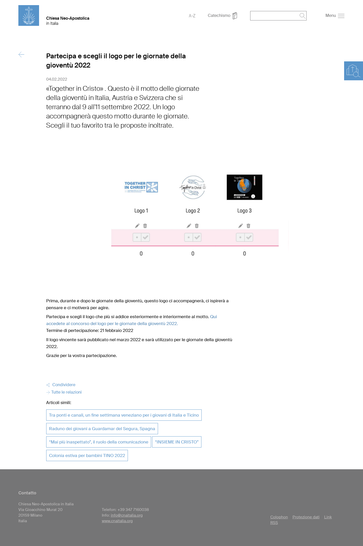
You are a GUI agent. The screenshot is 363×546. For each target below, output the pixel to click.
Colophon (279, 517)
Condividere (60, 384)
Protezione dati (306, 517)
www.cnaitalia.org (117, 520)
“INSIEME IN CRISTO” (177, 442)
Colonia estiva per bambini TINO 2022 (87, 455)
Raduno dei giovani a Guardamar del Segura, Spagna (102, 428)
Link (328, 517)
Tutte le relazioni (64, 392)
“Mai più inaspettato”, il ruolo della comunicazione (98, 442)
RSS (274, 522)
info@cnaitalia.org (127, 515)
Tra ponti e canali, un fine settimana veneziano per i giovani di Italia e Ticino (124, 415)
